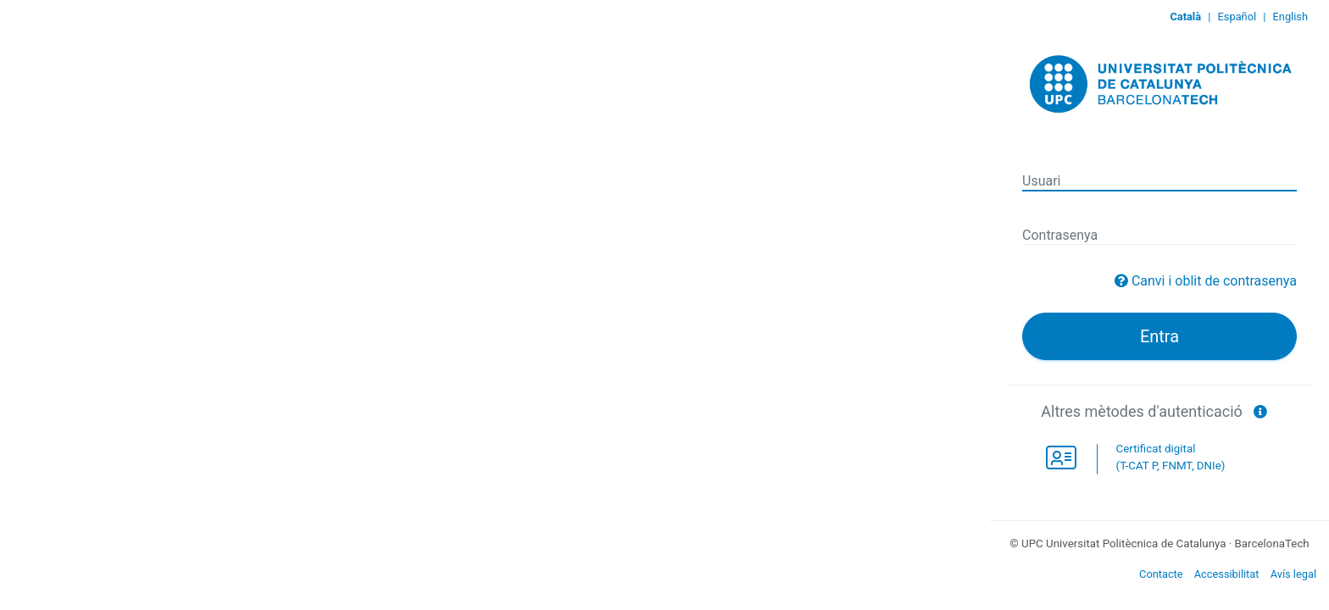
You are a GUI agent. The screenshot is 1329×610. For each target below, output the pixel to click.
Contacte (1161, 574)
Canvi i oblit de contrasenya (1214, 281)
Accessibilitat (1226, 574)
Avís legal (1293, 574)
